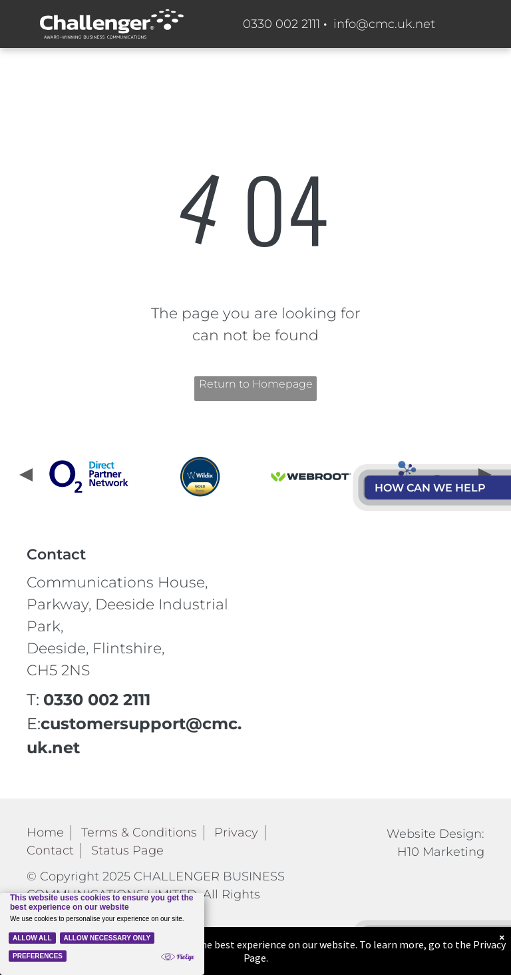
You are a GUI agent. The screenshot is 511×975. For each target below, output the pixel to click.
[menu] (481, 271)
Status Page (127, 850)
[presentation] (25, 476)
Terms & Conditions (139, 832)
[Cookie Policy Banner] (102, 934)
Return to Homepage (256, 384)
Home (45, 832)
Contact (50, 850)
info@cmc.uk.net (384, 24)
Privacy (236, 832)
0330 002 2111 (281, 24)
